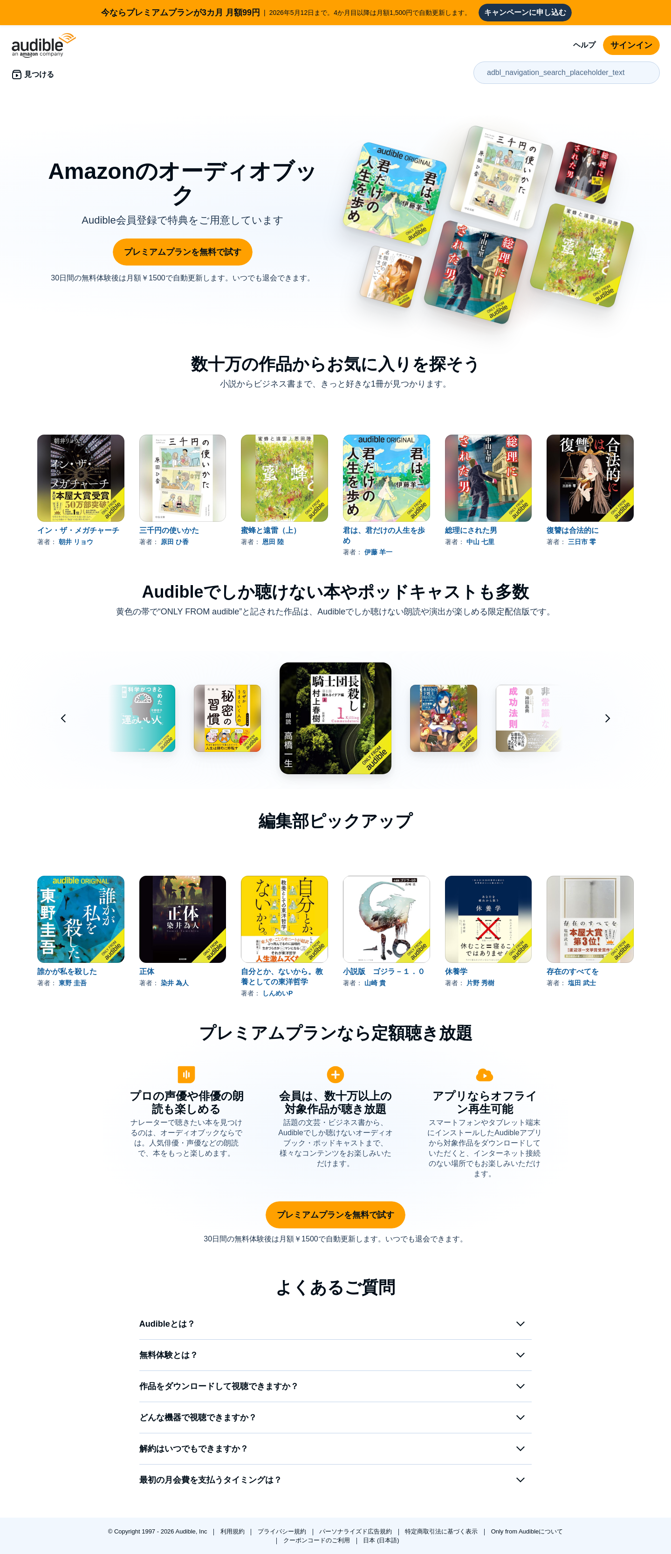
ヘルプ (584, 45)
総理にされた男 (471, 530)
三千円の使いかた (169, 530)
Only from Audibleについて (527, 1531)
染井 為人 (175, 983)
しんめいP (277, 993)
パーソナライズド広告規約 (356, 1531)
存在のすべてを (573, 971)
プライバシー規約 (283, 1531)
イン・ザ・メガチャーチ (78, 530)
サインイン (631, 45)
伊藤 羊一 (378, 552)
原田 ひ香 (175, 541)
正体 (146, 971)
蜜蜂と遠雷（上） (271, 530)
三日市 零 (582, 541)
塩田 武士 (582, 983)
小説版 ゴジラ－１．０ (384, 971)
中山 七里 (480, 541)
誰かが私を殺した (67, 971)
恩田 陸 (273, 541)
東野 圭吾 (73, 983)
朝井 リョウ (76, 541)
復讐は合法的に (573, 530)
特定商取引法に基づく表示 (442, 1531)
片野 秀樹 (480, 983)
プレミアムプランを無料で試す (182, 252)
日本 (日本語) (381, 1540)
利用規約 (233, 1531)
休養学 (456, 971)
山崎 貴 (375, 983)
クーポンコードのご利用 (317, 1540)
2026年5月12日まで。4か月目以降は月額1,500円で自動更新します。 (286, 13)
